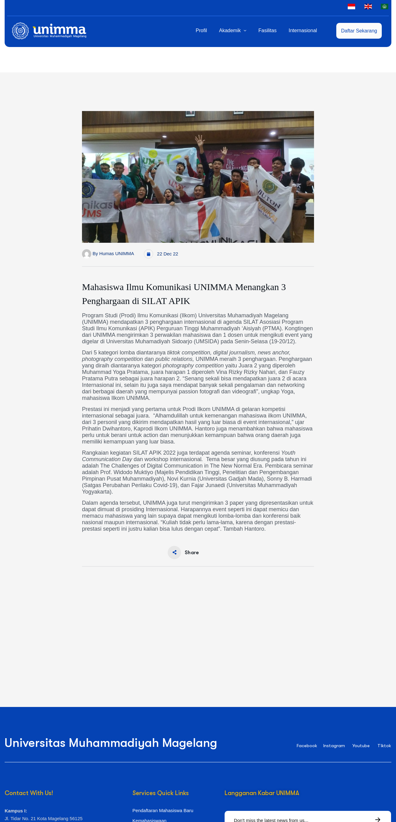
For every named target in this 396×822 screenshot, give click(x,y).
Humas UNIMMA (116, 253)
